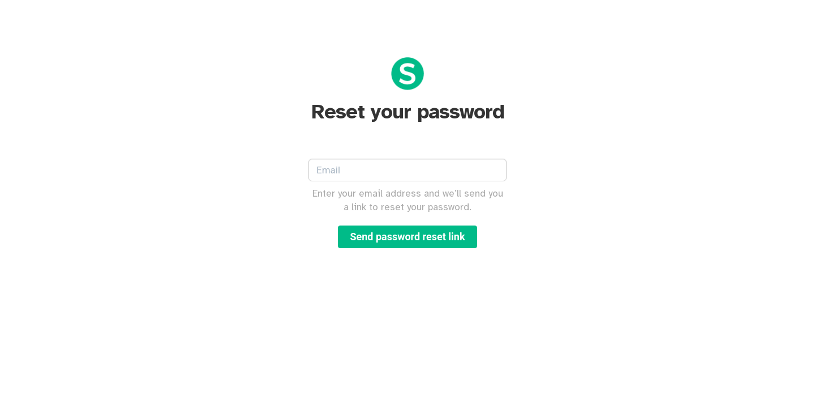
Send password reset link (407, 237)
